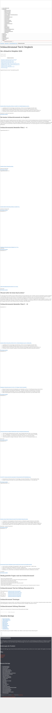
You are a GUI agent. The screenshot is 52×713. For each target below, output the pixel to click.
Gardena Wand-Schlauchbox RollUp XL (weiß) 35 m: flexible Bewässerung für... (14, 106)
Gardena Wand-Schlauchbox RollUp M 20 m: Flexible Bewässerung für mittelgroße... (16, 343)
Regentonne (4, 622)
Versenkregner (5, 668)
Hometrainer (4, 685)
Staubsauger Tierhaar (6, 669)
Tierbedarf (4, 39)
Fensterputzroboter (6, 686)
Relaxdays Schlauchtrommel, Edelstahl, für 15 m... (9, 247)
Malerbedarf (6, 26)
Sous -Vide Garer (5, 684)
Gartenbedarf (7, 15)
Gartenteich (6, 19)
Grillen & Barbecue (8, 21)
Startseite (2, 43)
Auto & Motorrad (5, 8)
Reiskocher (4, 681)
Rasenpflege (6, 28)
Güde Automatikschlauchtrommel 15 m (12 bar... (9, 286)
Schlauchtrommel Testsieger (6, 65)
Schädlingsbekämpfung (9, 29)
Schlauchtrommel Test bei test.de (14, 591)
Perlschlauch (4, 626)
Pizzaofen (4, 679)
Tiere (3, 40)
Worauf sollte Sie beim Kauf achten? (7, 61)
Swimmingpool (7, 30)
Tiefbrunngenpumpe (6, 619)
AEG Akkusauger (5, 693)
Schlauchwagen (5, 621)
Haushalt (4, 35)
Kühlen (5, 25)
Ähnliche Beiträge (4, 67)
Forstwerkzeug (7, 13)
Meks (13, 694)
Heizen (5, 24)
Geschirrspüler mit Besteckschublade (9, 687)
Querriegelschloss (5, 675)
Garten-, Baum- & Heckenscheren (11, 14)
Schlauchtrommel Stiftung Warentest (7, 66)
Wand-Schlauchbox (6, 618)
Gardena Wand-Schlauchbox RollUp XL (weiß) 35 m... (10, 206)
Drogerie (4, 33)
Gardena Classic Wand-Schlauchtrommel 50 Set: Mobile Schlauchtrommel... (14, 519)
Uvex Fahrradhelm (5, 667)
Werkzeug (6, 32)
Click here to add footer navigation (8, 696)
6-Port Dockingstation (6, 690)
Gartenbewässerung (8, 16)
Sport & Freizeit (5, 38)
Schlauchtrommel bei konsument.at (14, 593)
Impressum (2, 656)
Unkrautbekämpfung (8, 31)
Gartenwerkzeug (7, 20)
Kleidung (4, 36)
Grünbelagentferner (8, 23)
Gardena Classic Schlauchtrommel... (6, 166)
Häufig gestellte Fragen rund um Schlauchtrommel (10, 63)
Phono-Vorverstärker (6, 688)
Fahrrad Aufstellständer (6, 689)
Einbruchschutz (7, 10)
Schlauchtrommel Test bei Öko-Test (14, 592)
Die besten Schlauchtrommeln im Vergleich (9, 59)
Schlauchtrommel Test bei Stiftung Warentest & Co (10, 64)
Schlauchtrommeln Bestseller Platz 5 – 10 (8, 62)
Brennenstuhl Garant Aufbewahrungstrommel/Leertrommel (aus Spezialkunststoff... (16, 564)
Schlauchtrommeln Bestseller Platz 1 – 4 (8, 60)
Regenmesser (5, 624)
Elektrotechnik (7, 11)
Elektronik (4, 34)
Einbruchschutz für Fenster (7, 674)
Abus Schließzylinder (6, 671)
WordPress (21, 694)
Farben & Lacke (7, 12)
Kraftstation (4, 683)
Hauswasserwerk (5, 628)
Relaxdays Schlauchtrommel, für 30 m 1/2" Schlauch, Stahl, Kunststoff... (13, 387)
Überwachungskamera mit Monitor (9, 673)
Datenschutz (2, 654)
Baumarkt (4, 9)
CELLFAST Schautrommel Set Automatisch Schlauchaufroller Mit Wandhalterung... (15, 477)
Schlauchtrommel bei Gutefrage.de (14, 595)
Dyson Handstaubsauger (7, 670)
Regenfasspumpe (5, 625)
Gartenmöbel (7, 18)
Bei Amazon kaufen (4, 114)
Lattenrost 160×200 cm (6, 676)
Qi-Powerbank (5, 678)
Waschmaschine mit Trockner (8, 691)
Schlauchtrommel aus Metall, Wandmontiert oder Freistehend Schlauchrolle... (14, 431)
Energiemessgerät (5, 666)
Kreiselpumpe (5, 627)
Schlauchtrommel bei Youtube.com (14, 596)
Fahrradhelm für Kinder (6, 680)
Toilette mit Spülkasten (6, 677)
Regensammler (5, 623)
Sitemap (1, 657)
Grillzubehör (6, 22)
